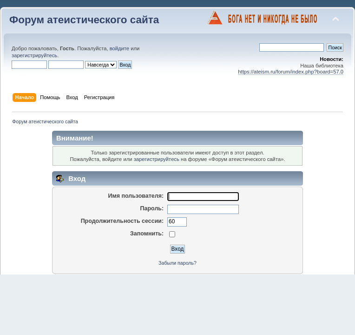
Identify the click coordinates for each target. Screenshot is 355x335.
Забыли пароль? (177, 263)
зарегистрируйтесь (34, 55)
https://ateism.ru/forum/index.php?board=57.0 (290, 71)
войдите (119, 48)
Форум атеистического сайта (84, 20)
